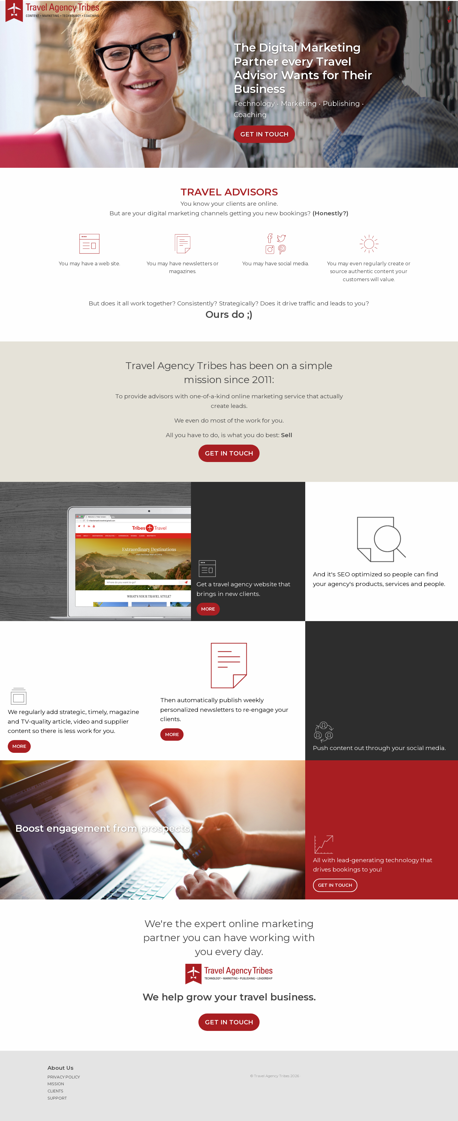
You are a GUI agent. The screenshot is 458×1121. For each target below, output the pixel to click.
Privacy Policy (64, 1073)
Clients (55, 1087)
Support (57, 1094)
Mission (56, 1080)
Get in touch (264, 130)
